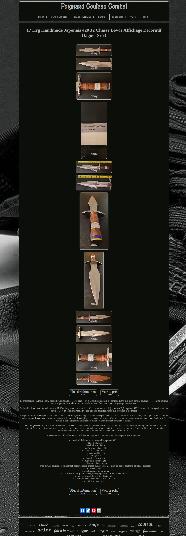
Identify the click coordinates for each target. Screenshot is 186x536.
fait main (150, 530)
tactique (30, 531)
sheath (133, 526)
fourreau (82, 525)
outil (158, 526)
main (93, 531)
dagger (103, 531)
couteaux (124, 526)
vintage (135, 531)
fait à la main (64, 531)
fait (103, 525)
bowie (65, 525)
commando (113, 526)
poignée (122, 531)
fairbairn (31, 525)
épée (113, 532)
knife (94, 524)
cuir (162, 532)
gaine (72, 526)
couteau (146, 524)
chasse (45, 524)
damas (56, 526)
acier (44, 530)
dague (82, 530)
